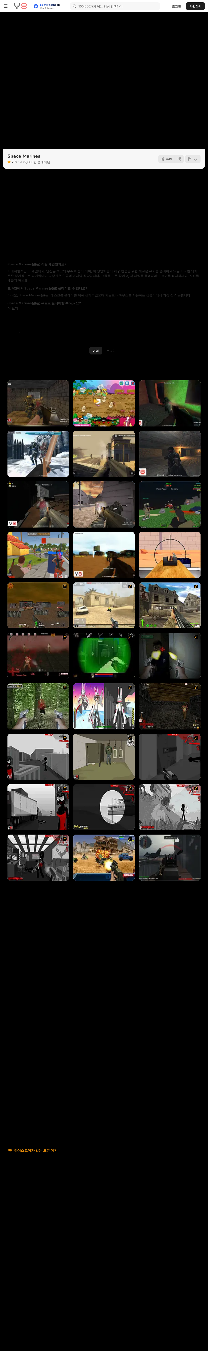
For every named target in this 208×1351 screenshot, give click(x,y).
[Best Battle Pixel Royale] (38, 555)
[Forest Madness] (104, 555)
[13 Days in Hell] (38, 656)
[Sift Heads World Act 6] (38, 858)
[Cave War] (170, 454)
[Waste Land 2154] (38, 605)
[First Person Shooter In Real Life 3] (170, 656)
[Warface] (104, 757)
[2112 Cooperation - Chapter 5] (104, 706)
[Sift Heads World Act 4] (104, 807)
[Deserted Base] (104, 504)
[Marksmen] (104, 656)
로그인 (176, 6)
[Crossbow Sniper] (170, 555)
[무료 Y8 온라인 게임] (20, 6)
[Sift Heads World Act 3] (38, 807)
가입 (96, 351)
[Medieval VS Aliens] (38, 454)
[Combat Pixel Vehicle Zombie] (170, 504)
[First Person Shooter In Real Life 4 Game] (38, 706)
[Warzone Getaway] (104, 858)
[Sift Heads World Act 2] (170, 757)
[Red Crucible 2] (170, 858)
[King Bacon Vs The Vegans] (104, 403)
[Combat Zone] (170, 403)
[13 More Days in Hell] (170, 706)
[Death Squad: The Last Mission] (104, 454)
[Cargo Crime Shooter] (38, 504)
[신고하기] (193, 159)
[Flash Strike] (104, 605)
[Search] (74, 6)
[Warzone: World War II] (170, 605)
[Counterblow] (38, 403)
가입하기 (195, 6)
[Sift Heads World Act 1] (38, 757)
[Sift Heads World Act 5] (170, 807)
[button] (12, 308)
